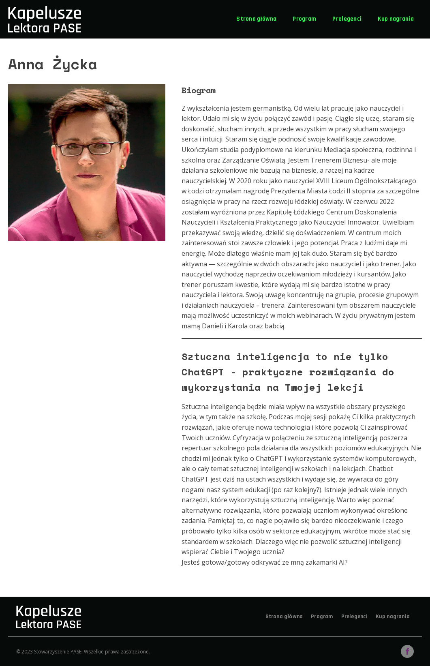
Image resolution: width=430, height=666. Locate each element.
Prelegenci (347, 19)
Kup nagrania (396, 19)
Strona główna (256, 19)
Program (304, 19)
